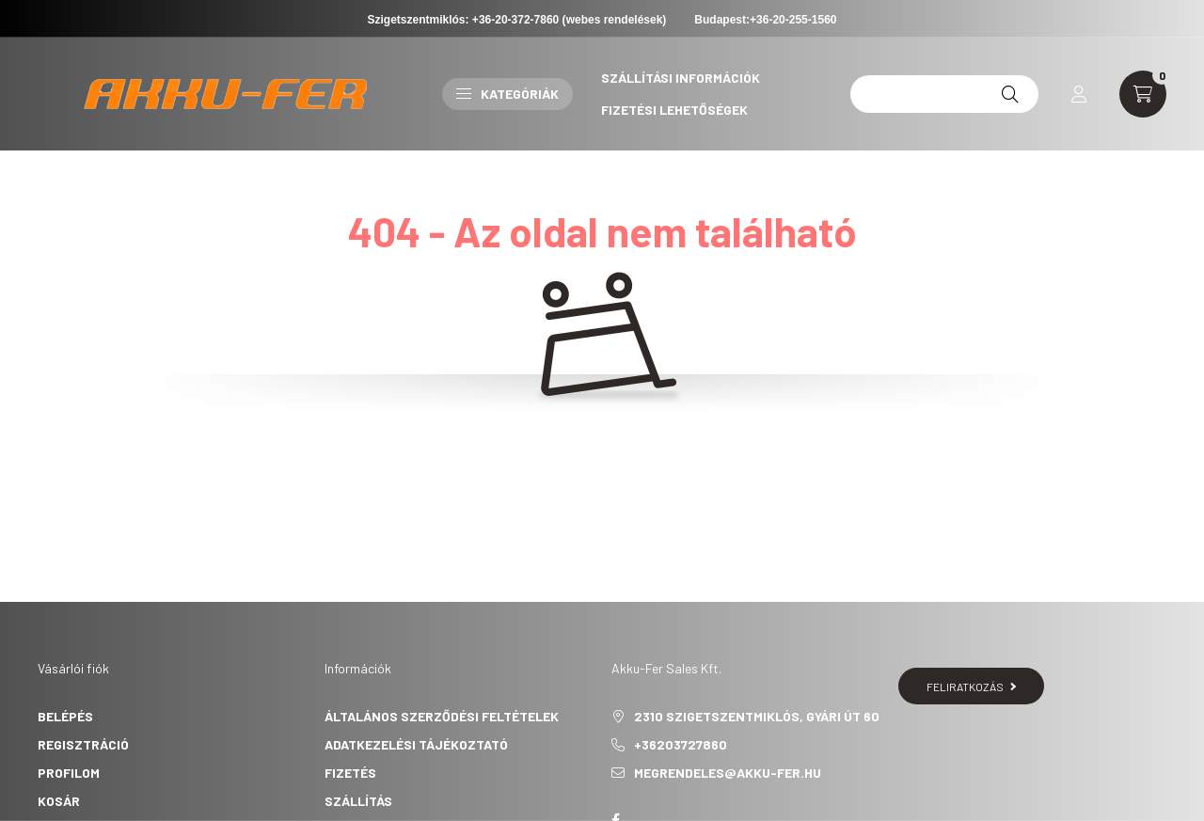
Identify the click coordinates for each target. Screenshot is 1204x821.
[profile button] (1078, 94)
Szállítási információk (680, 78)
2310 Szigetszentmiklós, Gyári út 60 (756, 716)
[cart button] (1142, 94)
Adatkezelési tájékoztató (416, 744)
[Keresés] (1010, 94)
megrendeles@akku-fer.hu (727, 773)
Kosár (59, 801)
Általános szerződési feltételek (442, 716)
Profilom (69, 773)
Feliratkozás (971, 686)
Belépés (65, 716)
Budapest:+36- (765, 19)
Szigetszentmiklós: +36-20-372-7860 (464, 19)
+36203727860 (680, 744)
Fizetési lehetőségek (674, 110)
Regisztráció (83, 744)
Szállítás (358, 801)
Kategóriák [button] (507, 94)
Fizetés (350, 773)
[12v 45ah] (944, 94)
